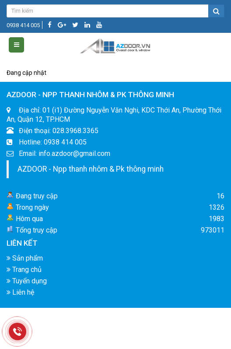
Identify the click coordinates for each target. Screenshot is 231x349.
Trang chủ (24, 272)
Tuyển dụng (27, 283)
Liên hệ (20, 295)
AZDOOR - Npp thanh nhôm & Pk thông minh (91, 171)
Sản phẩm (25, 261)
